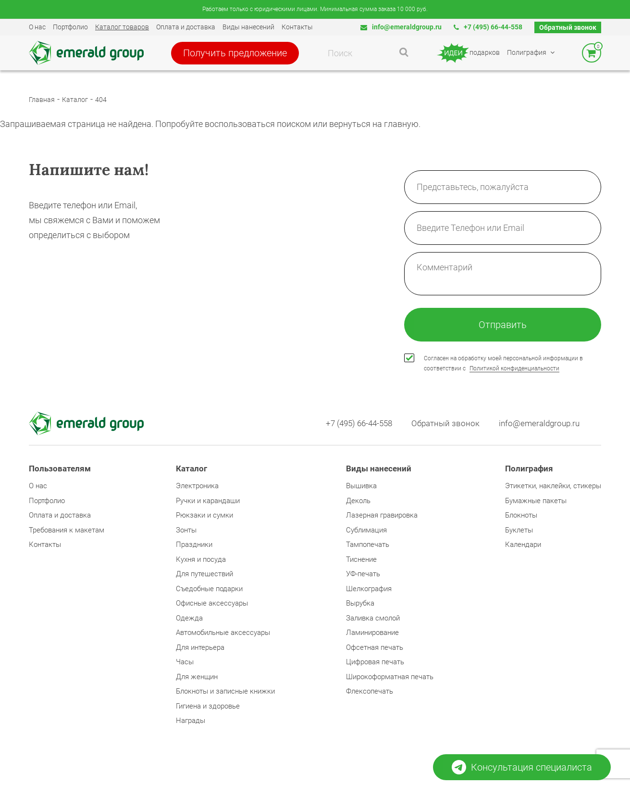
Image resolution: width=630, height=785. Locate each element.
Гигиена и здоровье (208, 706)
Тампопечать (367, 544)
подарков (468, 52)
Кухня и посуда (201, 559)
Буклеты (519, 530)
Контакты (297, 27)
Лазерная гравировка (382, 515)
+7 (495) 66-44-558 (488, 27)
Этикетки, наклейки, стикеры (553, 485)
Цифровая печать (375, 662)
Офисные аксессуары (212, 603)
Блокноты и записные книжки (225, 691)
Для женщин (197, 676)
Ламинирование (372, 632)
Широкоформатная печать (389, 676)
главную (401, 124)
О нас (37, 27)
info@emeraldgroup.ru (401, 27)
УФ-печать (363, 574)
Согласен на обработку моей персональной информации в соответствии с (503, 363)
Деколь (358, 500)
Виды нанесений (248, 27)
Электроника (197, 485)
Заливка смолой (373, 618)
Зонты (186, 530)
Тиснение (361, 559)
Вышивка (361, 485)
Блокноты (521, 515)
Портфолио (70, 27)
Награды (190, 720)
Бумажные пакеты (536, 500)
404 (101, 99)
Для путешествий (204, 574)
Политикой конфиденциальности (514, 368)
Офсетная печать (374, 647)
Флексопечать (369, 691)
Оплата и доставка (185, 27)
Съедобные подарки (209, 588)
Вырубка (360, 603)
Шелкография (369, 588)
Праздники (194, 544)
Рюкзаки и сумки (204, 515)
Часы (185, 662)
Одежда (189, 618)
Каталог (75, 99)
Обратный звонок (567, 27)
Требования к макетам (66, 530)
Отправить (503, 324)
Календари (523, 544)
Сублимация (366, 530)
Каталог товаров (122, 27)
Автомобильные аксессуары (223, 632)
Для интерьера (200, 647)
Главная (42, 99)
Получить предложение (235, 53)
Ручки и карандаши (208, 500)
